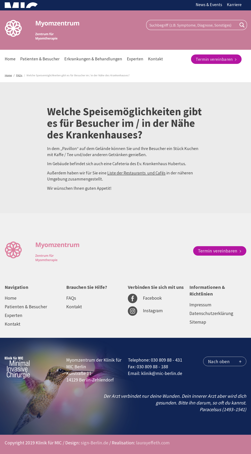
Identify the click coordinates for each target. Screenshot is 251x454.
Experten (135, 59)
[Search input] (192, 25)
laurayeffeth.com (153, 443)
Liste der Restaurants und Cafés (136, 173)
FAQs (71, 298)
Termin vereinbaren (216, 59)
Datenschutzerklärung (211, 313)
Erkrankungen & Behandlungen (93, 59)
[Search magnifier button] (242, 25)
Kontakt (155, 59)
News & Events (209, 4)
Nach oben (224, 361)
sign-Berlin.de (94, 443)
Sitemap (197, 322)
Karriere (234, 4)
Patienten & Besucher (40, 59)
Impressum (200, 305)
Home (10, 59)
